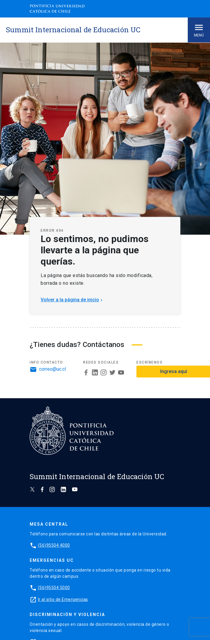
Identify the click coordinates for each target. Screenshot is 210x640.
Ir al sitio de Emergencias (63, 599)
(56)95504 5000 (54, 587)
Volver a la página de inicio (72, 300)
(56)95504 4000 (54, 545)
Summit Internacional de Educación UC (73, 29)
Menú (199, 29)
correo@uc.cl (52, 369)
